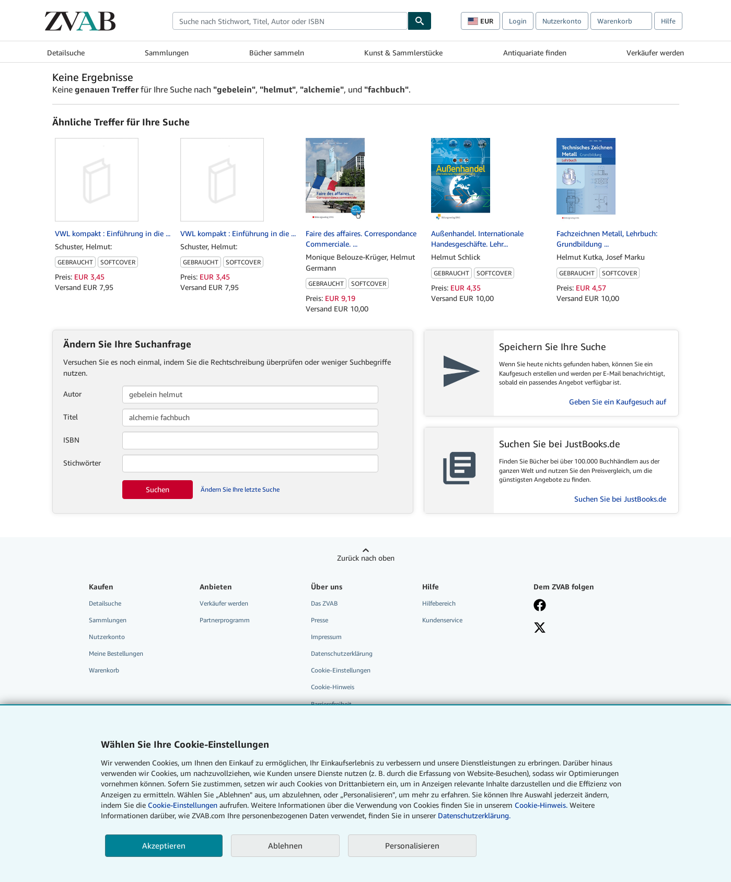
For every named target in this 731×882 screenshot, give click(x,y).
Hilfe (668, 21)
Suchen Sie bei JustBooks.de (620, 498)
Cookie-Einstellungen (182, 804)
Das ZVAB (324, 603)
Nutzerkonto (562, 21)
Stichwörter (82, 462)
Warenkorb (104, 670)
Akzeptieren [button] (163, 845)
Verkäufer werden (655, 52)
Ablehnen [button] (285, 845)
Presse (319, 620)
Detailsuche (66, 52)
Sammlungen (167, 52)
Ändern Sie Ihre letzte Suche (240, 489)
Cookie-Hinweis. (541, 804)
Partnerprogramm (225, 620)
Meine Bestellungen (116, 653)
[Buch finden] (419, 21)
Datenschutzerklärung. (474, 815)
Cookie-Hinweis (332, 687)
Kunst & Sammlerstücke (403, 52)
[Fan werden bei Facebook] (539, 606)
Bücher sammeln (276, 52)
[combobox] (290, 21)
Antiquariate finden (534, 52)
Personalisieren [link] (412, 845)
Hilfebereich (439, 603)
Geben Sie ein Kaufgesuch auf (617, 401)
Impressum (326, 637)
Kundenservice (442, 620)
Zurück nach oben (365, 557)
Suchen (157, 489)
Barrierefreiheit (331, 704)
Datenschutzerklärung (342, 653)
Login (518, 21)
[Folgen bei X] (539, 629)
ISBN (71, 439)
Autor (72, 393)
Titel (70, 416)
